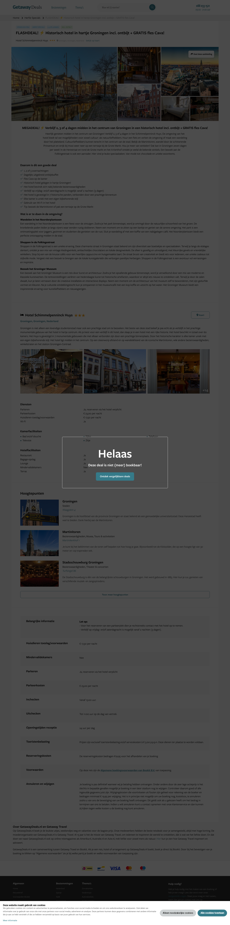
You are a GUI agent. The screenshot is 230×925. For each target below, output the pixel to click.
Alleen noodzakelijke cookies (178, 913)
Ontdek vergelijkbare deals (115, 476)
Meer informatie (10, 920)
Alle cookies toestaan (212, 913)
